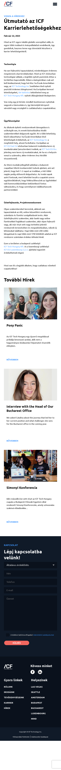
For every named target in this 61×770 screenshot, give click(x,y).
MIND (34, 718)
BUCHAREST (37, 708)
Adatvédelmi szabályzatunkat (43, 635)
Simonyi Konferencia (22, 488)
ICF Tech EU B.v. (49, 149)
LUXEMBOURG (38, 713)
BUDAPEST (36, 702)
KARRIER (8, 702)
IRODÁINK (9, 692)
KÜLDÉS (17, 642)
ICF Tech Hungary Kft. (14, 95)
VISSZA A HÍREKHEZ (14, 16)
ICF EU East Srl (10, 146)
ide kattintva (24, 92)
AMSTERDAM (38, 697)
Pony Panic (15, 325)
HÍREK (7, 708)
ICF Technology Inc (20, 86)
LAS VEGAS (36, 686)
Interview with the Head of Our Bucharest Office (30, 408)
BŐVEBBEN (12, 359)
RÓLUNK (8, 686)
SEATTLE (35, 692)
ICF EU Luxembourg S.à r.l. (16, 249)
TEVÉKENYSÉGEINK (14, 697)
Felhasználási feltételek (21, 737)
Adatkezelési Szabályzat (39, 737)
